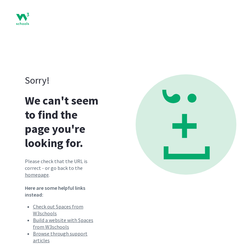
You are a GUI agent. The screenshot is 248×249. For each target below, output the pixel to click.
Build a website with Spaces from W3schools (63, 223)
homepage (37, 174)
